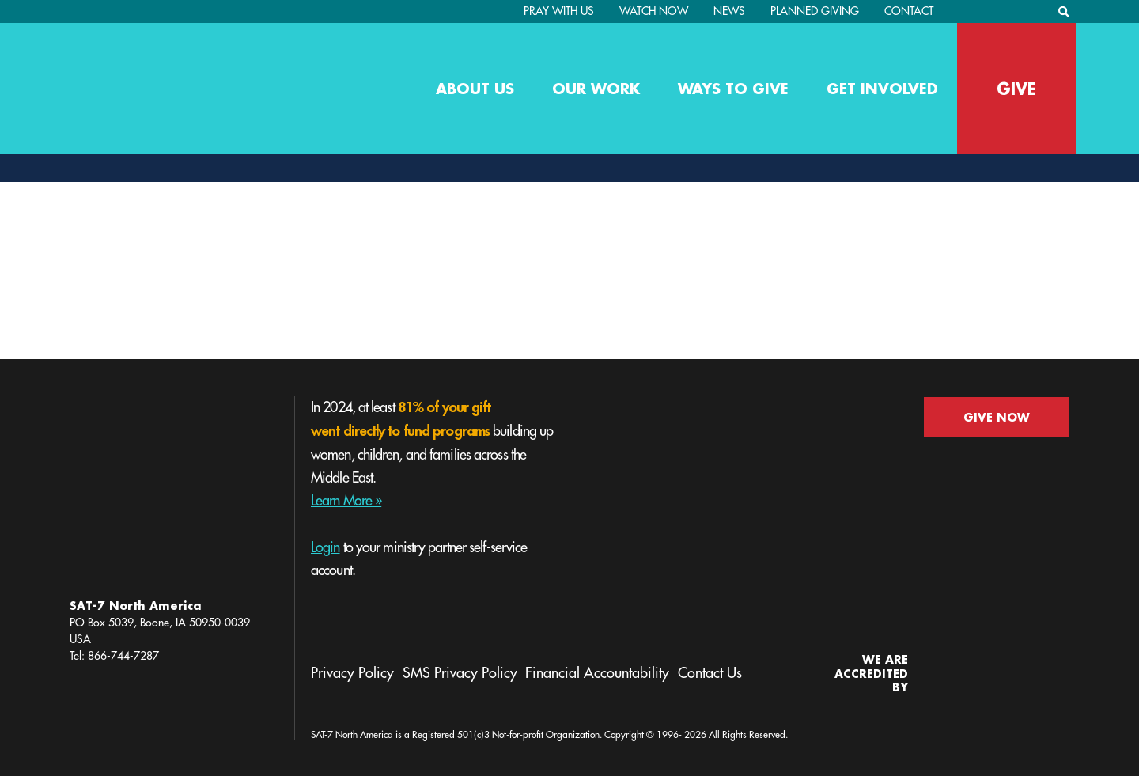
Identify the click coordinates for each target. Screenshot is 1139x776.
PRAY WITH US (559, 11)
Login (325, 547)
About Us (475, 88)
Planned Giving (814, 11)
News (729, 11)
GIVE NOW (996, 417)
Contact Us (710, 673)
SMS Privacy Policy (460, 673)
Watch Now (653, 11)
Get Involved (882, 88)
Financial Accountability (597, 673)
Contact (908, 11)
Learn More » (346, 501)
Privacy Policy (352, 673)
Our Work (596, 88)
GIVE (1016, 88)
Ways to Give (733, 88)
